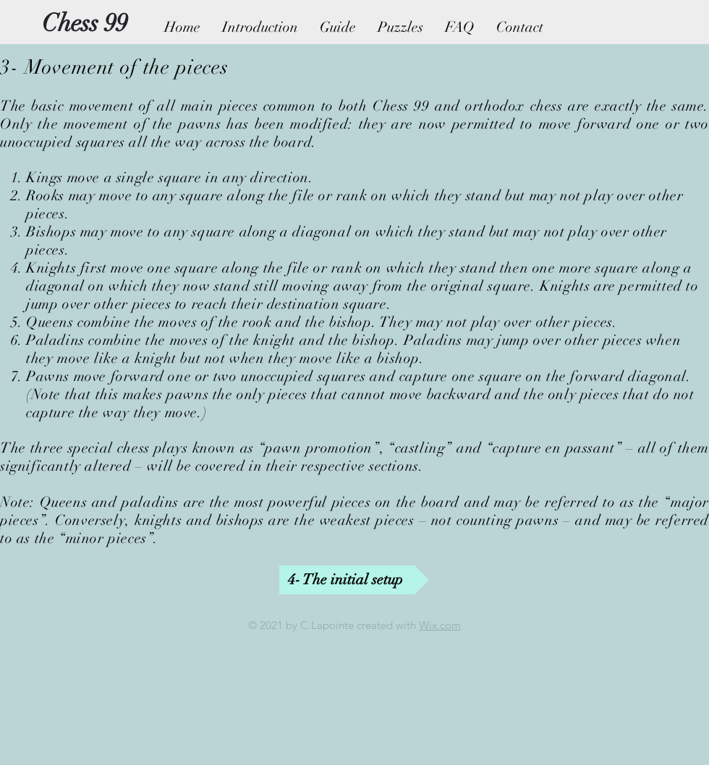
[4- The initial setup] (354, 579)
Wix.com (440, 625)
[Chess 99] (84, 23)
